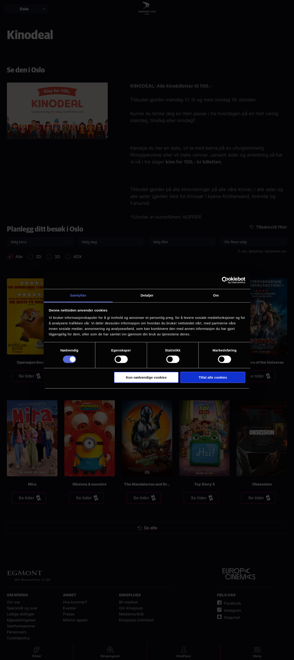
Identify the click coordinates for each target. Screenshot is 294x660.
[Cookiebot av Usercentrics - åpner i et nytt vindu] (225, 280)
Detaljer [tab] (147, 295)
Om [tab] (216, 295)
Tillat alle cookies (212, 377)
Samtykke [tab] (78, 295)
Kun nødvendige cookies (146, 377)
